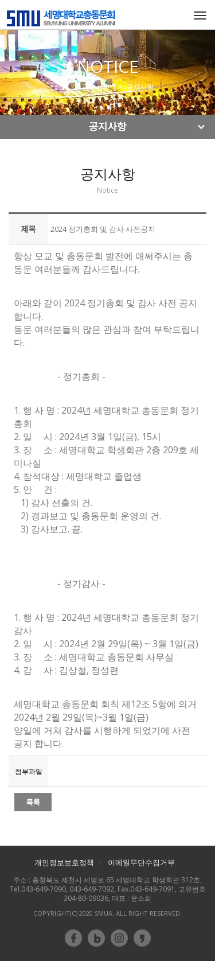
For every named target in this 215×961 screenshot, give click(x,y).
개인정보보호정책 (64, 862)
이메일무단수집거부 (141, 862)
